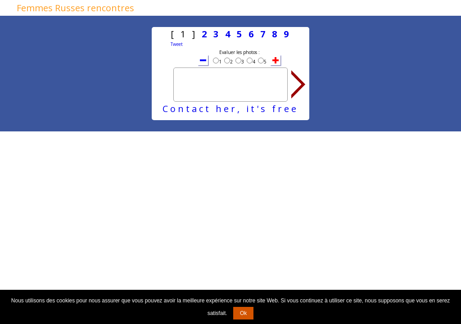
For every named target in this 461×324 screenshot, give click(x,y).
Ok (243, 313)
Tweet (177, 44)
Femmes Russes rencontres (75, 8)
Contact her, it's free (230, 109)
